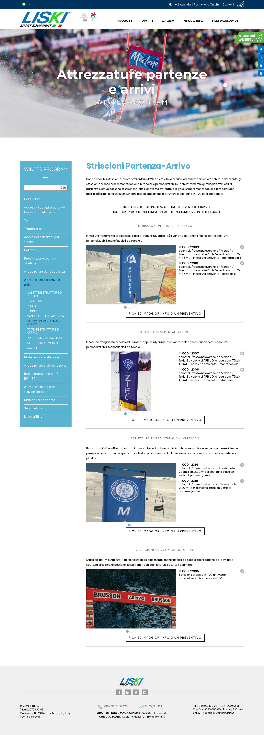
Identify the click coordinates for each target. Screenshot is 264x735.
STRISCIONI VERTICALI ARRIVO (189, 207)
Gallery (168, 21)
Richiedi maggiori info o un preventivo (165, 313)
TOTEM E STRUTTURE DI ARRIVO (43, 331)
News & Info (193, 21)
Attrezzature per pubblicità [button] (44, 271)
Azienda (185, 4)
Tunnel (32, 311)
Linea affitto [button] (33, 416)
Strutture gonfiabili (43, 343)
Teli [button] (26, 220)
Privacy (227, 709)
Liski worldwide (225, 21)
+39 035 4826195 (113, 706)
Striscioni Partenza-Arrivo (43, 323)
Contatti (228, 4)
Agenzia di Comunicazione (218, 712)
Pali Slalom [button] (32, 199)
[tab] (46, 199)
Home (173, 4)
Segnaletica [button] (33, 408)
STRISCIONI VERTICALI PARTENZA (143, 207)
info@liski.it (151, 706)
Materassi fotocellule (45, 338)
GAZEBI (32, 348)
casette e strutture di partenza (44, 294)
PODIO (31, 306)
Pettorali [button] (30, 250)
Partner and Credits (206, 4)
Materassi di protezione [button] (41, 357)
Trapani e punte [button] (35, 229)
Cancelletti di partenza (45, 316)
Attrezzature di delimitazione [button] (45, 365)
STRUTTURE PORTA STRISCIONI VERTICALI (139, 212)
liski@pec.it (33, 716)
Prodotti (125, 21)
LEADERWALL (36, 301)
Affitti (147, 21)
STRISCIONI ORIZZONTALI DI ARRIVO (195, 212)
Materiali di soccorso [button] (39, 400)
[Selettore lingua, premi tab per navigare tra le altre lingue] (26, 4)
